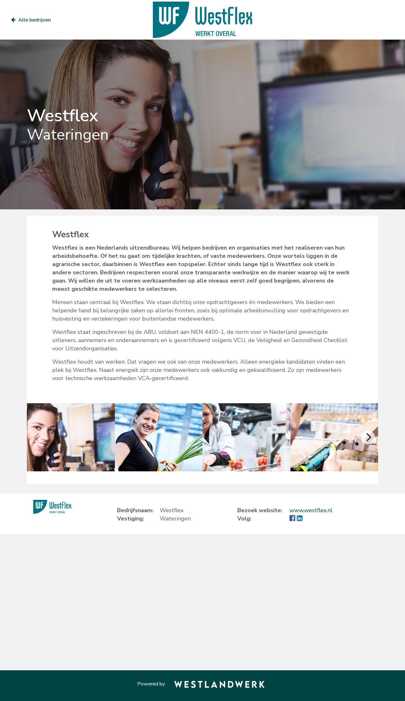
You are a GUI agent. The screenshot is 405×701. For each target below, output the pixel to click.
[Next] (368, 437)
